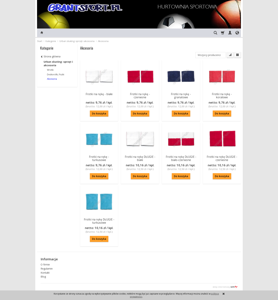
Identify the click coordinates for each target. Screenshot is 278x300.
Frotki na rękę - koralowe (222, 95)
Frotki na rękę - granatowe (181, 95)
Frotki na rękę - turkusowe (99, 158)
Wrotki (50, 69)
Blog (43, 276)
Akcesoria (52, 78)
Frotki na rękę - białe (99, 94)
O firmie (45, 264)
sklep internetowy (225, 286)
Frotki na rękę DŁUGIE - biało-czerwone (181, 158)
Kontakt (45, 272)
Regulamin (47, 268)
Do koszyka (99, 113)
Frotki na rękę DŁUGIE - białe (140, 158)
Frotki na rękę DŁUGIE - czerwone (222, 158)
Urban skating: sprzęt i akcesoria (58, 63)
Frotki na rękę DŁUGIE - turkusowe (99, 221)
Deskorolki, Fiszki (55, 74)
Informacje (49, 259)
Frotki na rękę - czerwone (140, 95)
